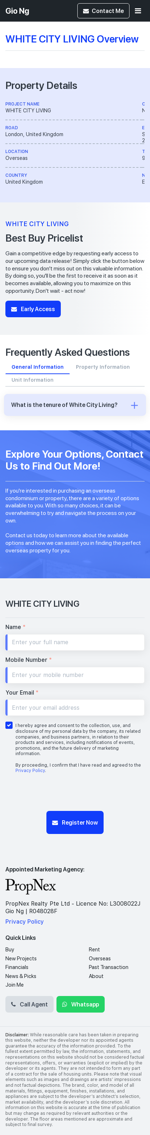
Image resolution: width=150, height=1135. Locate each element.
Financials (16, 967)
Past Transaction (108, 967)
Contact (103, 10)
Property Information (103, 367)
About (96, 976)
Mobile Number (28, 659)
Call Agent (29, 1004)
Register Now (75, 822)
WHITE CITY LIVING (37, 224)
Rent (94, 949)
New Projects (21, 958)
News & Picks (20, 976)
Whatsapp (80, 1004)
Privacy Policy (30, 770)
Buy (9, 949)
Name (15, 627)
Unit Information (33, 380)
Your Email (21, 692)
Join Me (14, 985)
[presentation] (75, 794)
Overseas (100, 958)
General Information (38, 367)
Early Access (33, 309)
